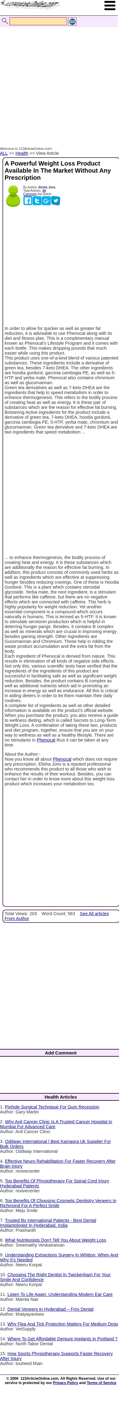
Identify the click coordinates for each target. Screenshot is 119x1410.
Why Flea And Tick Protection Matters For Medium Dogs (62, 1324)
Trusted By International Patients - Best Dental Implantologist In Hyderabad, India (48, 1223)
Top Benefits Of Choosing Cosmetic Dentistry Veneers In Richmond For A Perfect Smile (58, 1203)
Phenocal (46, 740)
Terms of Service (102, 1383)
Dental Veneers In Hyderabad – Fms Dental (50, 1309)
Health (21, 153)
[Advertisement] (58, 80)
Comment (29, 194)
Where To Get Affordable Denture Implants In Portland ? (62, 1338)
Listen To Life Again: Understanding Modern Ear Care (60, 1294)
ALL (4, 153)
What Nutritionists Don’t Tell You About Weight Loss (55, 1240)
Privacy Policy (65, 1383)
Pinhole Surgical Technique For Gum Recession (52, 1106)
